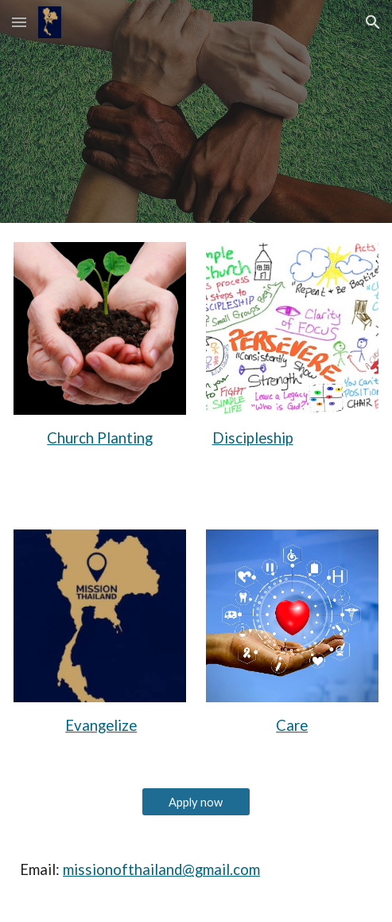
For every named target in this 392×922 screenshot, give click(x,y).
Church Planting (100, 438)
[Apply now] (196, 801)
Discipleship (252, 438)
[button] (19, 22)
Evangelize (101, 725)
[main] (100, 438)
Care (292, 725)
